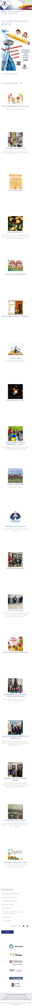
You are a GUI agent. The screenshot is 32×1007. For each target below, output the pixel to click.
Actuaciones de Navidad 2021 (15, 652)
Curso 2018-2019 (6, 920)
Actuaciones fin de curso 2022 (15, 106)
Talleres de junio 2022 (15, 148)
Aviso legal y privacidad (9, 1002)
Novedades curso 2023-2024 (9, 897)
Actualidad (4, 13)
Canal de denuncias (16, 1004)
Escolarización (15, 190)
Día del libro (15, 358)
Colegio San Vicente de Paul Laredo (15, 11)
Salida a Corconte (15, 484)
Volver (7, 932)
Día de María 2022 (15, 232)
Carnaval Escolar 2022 (15, 526)
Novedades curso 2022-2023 (9, 901)
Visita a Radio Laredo (15, 568)
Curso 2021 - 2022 (7, 904)
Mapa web (23, 1002)
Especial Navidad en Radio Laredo (15, 779)
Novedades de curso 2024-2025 (10, 893)
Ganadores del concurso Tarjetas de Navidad (15, 695)
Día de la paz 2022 (15, 610)
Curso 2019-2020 (6, 917)
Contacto (29, 1002)
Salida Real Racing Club (15, 820)
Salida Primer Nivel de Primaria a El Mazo (15, 443)
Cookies (18, 1002)
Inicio (2, 1002)
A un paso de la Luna (15, 400)
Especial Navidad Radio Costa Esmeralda (15, 737)
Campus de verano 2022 (15, 274)
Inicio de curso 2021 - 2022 (15, 862)
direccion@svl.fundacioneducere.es (22, 999)
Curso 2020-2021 (6, 908)
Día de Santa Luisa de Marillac (15, 316)
